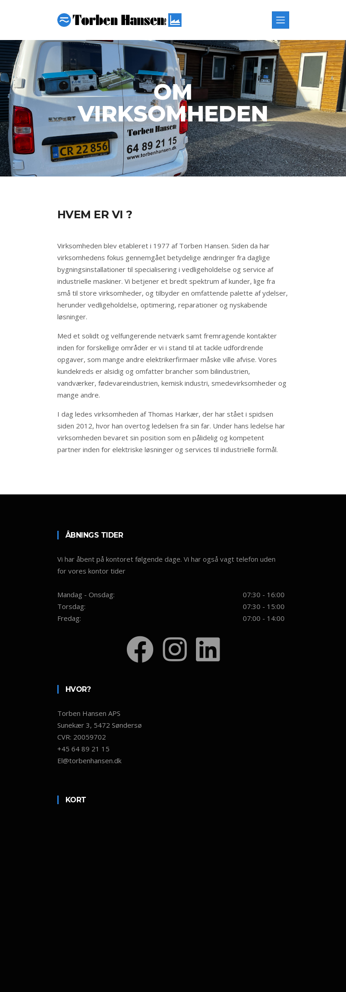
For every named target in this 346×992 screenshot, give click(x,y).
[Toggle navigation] (280, 20)
